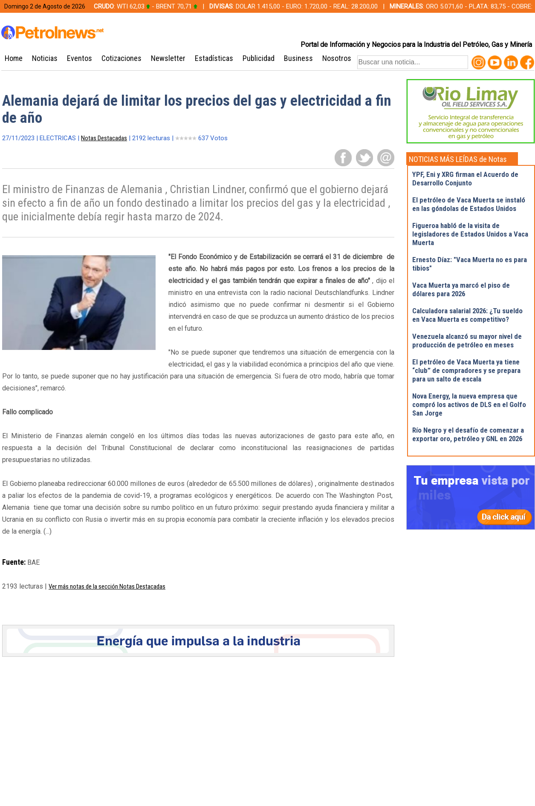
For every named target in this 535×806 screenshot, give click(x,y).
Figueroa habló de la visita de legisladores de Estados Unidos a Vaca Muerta (470, 234)
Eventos (79, 58)
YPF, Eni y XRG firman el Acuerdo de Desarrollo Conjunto (465, 178)
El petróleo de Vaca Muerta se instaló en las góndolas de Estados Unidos (468, 204)
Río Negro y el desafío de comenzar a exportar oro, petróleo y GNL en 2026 (468, 434)
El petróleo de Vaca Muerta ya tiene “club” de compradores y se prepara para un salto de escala (466, 370)
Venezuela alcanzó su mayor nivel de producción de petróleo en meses (467, 340)
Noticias (45, 58)
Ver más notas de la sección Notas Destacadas (107, 586)
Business (298, 58)
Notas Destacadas (104, 138)
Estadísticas (214, 58)
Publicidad (259, 58)
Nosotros (336, 58)
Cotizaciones (121, 58)
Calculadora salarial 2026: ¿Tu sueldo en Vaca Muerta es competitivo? (467, 315)
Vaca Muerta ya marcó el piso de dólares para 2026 (461, 289)
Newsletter (168, 58)
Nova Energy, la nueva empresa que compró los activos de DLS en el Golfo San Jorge (469, 404)
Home (14, 58)
